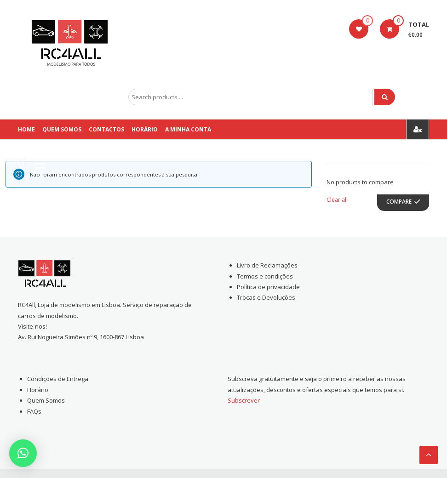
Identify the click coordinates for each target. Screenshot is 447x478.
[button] (23, 453)
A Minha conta (188, 129)
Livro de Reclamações (267, 265)
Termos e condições (265, 276)
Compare (399, 201)
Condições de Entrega (57, 379)
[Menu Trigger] (25, 163)
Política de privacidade (268, 287)
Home (26, 129)
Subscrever (244, 400)
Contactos (106, 129)
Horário (145, 129)
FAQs (34, 411)
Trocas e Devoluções (266, 297)
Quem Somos (61, 129)
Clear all (337, 200)
